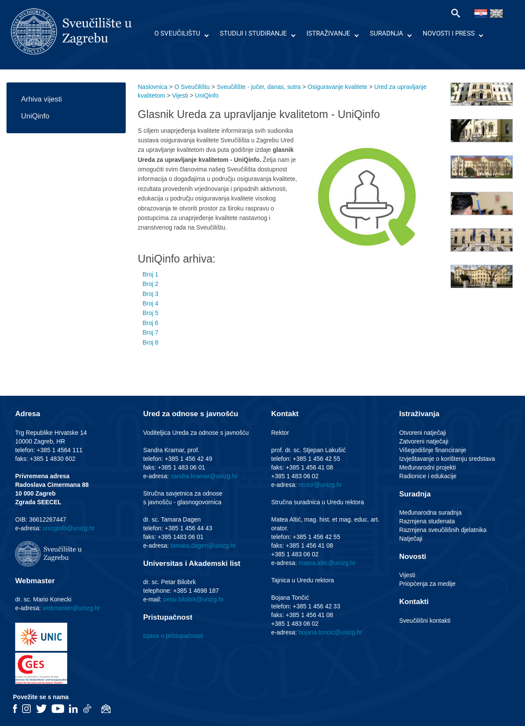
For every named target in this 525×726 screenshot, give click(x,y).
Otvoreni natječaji (422, 432)
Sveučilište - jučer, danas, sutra (259, 86)
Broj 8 (151, 342)
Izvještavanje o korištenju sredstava (447, 458)
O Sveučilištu (177, 33)
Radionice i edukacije (428, 476)
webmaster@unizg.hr (71, 607)
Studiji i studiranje (253, 33)
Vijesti (180, 95)
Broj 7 (151, 332)
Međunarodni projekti (427, 467)
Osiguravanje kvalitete (338, 86)
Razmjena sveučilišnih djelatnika (443, 529)
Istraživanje (328, 33)
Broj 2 (151, 283)
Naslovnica (152, 86)
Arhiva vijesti (41, 99)
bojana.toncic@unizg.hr (330, 632)
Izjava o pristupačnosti (173, 635)
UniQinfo (35, 116)
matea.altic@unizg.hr (327, 562)
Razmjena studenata (427, 521)
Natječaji (411, 538)
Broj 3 (151, 293)
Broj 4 (151, 303)
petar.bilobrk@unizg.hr (193, 599)
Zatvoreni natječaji (424, 441)
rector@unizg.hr (320, 484)
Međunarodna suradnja (430, 512)
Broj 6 (151, 322)
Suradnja (386, 33)
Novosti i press (449, 33)
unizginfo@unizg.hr (68, 528)
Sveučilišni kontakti (424, 620)
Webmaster (35, 581)
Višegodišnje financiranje (432, 450)
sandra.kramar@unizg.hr (203, 476)
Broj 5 (151, 312)
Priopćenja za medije (427, 583)
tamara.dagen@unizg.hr (202, 545)
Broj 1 (151, 274)
